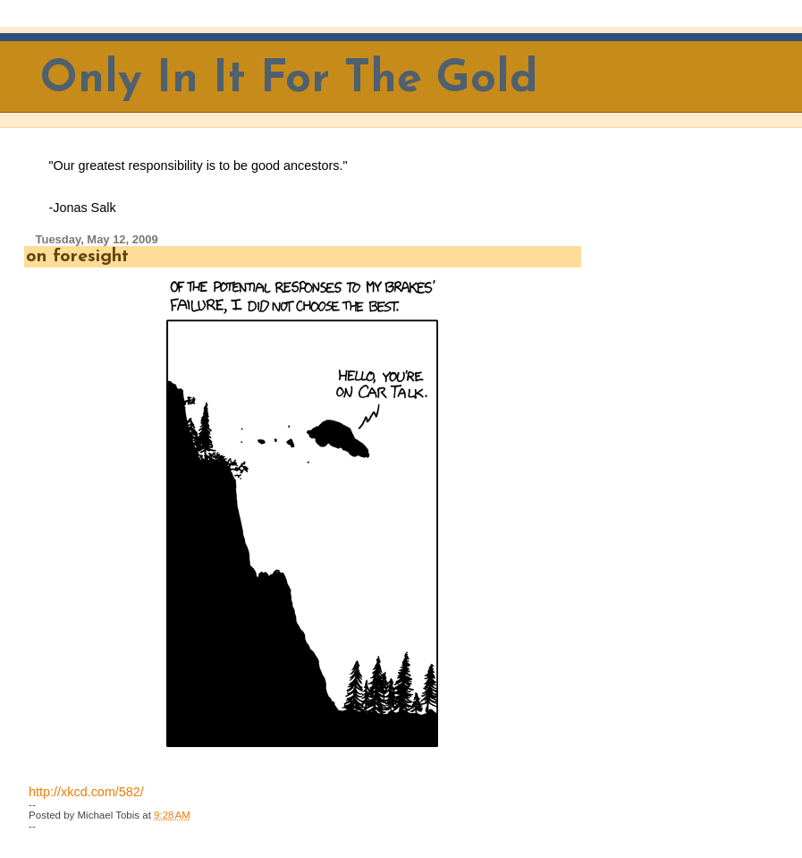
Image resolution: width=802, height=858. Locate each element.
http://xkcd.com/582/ (86, 792)
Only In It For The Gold (289, 80)
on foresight (77, 257)
